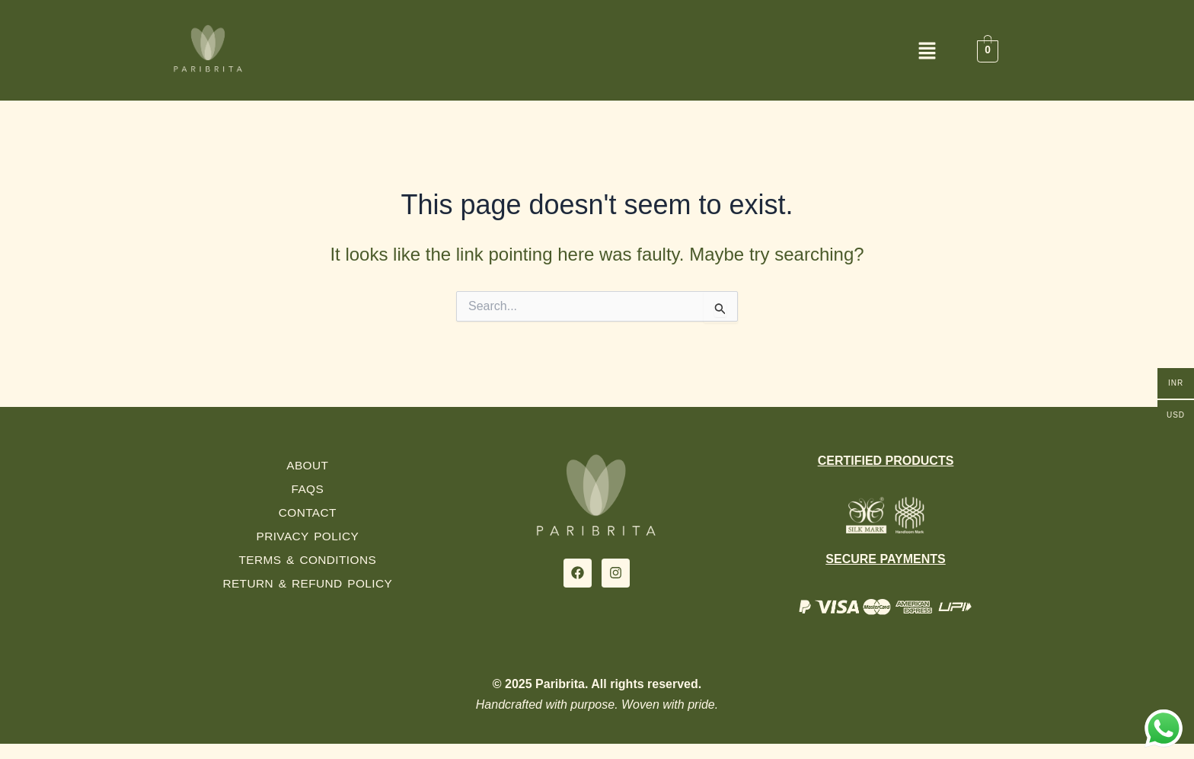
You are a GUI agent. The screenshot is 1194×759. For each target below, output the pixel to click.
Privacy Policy (307, 536)
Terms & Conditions (307, 559)
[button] (597, 52)
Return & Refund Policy (307, 583)
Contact (307, 512)
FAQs (307, 488)
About (307, 465)
